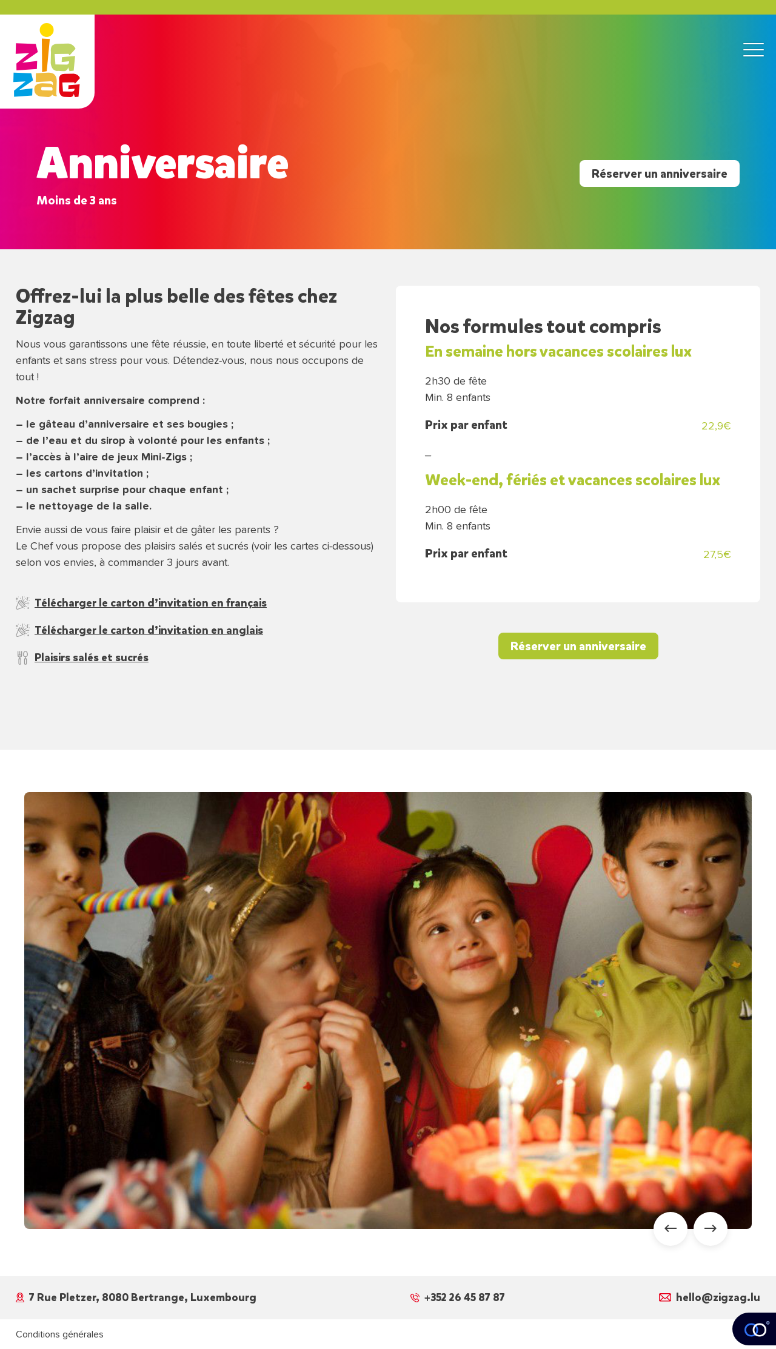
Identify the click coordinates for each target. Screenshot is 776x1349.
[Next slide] (711, 1229)
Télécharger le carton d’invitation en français (141, 603)
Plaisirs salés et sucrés (82, 657)
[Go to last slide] (670, 1229)
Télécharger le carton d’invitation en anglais (139, 630)
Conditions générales (60, 1334)
